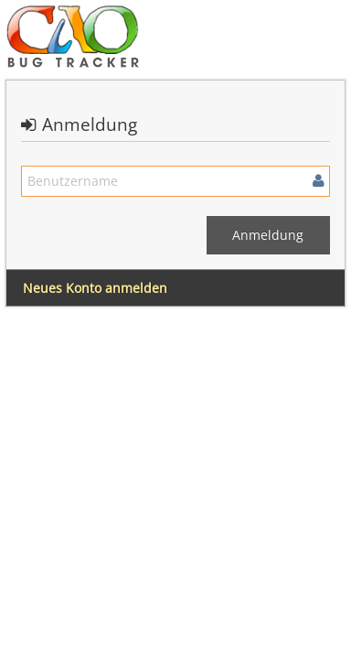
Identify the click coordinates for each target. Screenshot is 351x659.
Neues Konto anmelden (95, 288)
